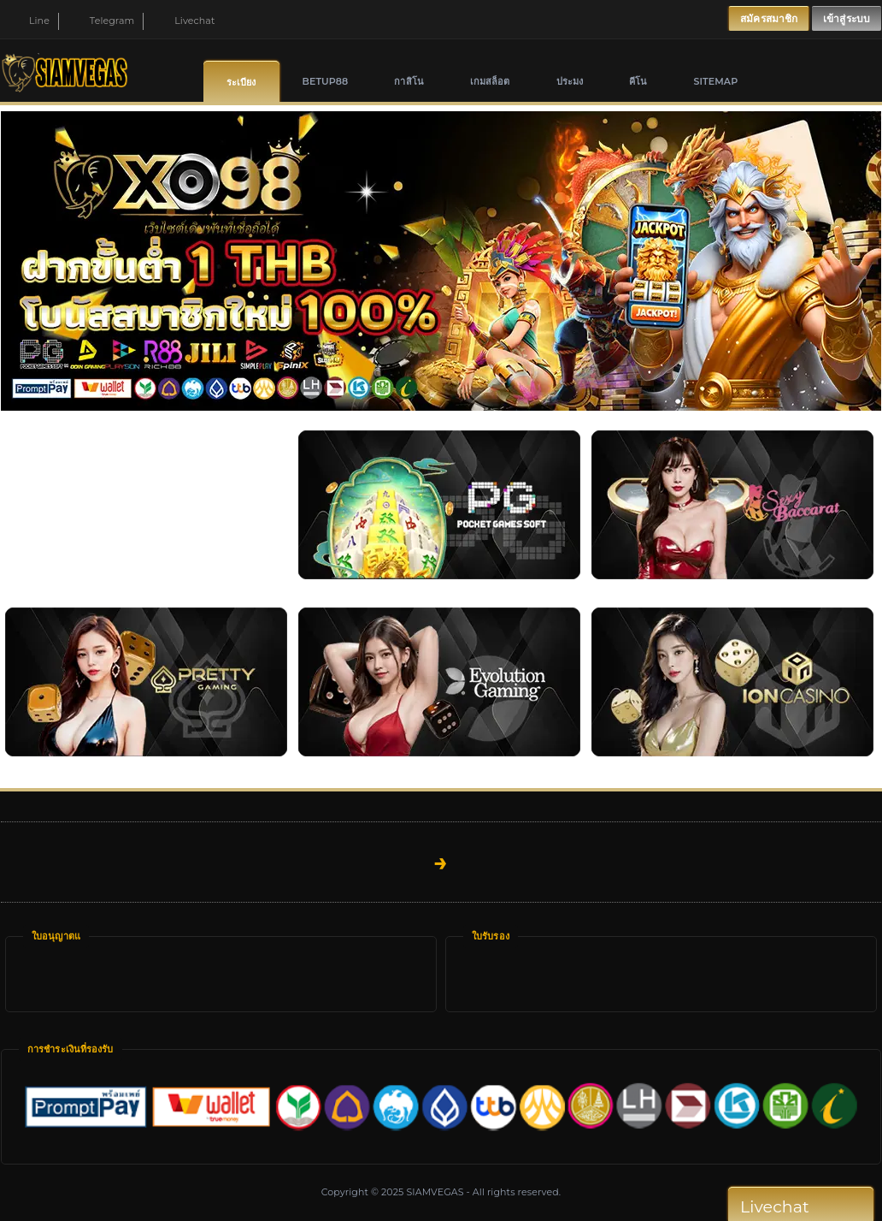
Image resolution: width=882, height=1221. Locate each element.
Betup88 (326, 81)
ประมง (570, 81)
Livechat (185, 21)
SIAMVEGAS (434, 1192)
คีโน (638, 81)
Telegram (102, 21)
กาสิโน (409, 81)
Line (29, 21)
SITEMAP (715, 81)
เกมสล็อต (490, 81)
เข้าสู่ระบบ (846, 18)
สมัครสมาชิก (768, 18)
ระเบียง (241, 82)
